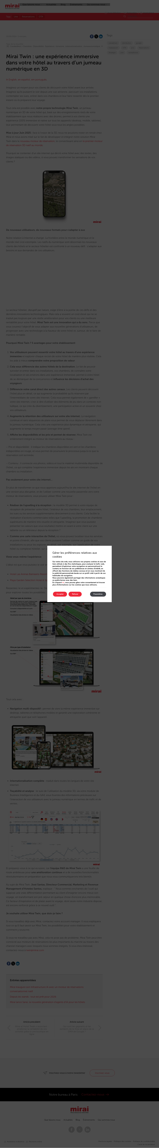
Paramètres (97, 594)
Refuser (76, 594)
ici (63, 582)
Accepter (60, 594)
